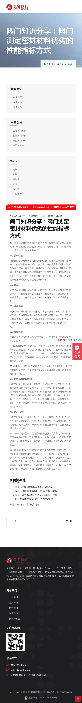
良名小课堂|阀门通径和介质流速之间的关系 (36, 491)
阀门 (12, 242)
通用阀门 (31, 504)
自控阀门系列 (19, 140)
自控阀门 (13, 608)
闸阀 (15, 169)
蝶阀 (15, 174)
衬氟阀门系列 (19, 135)
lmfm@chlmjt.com (20, 670)
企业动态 (17, 97)
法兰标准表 (18, 145)
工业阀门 (13, 597)
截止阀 (16, 189)
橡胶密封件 (15, 311)
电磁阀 (16, 179)
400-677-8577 (18, 665)
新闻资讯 (61, 63)
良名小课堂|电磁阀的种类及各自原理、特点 (36, 494)
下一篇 (69, 521)
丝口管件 (17, 193)
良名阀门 (51, 63)
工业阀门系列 (19, 130)
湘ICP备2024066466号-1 (59, 692)
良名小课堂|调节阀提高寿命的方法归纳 (34, 487)
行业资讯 (17, 102)
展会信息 (17, 106)
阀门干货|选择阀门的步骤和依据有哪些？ (35, 498)
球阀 (15, 184)
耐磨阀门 (13, 613)
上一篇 (13, 521)
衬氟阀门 (13, 602)
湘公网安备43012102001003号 (42, 697)
